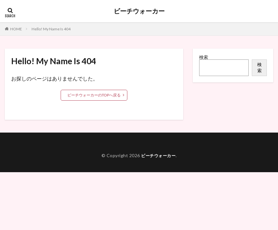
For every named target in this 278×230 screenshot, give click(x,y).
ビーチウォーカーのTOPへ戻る (94, 95)
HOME (16, 29)
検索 (203, 57)
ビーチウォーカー (139, 11)
